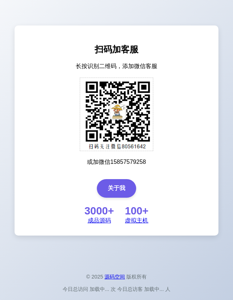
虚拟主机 (136, 220)
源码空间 (114, 277)
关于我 (116, 188)
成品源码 (99, 220)
